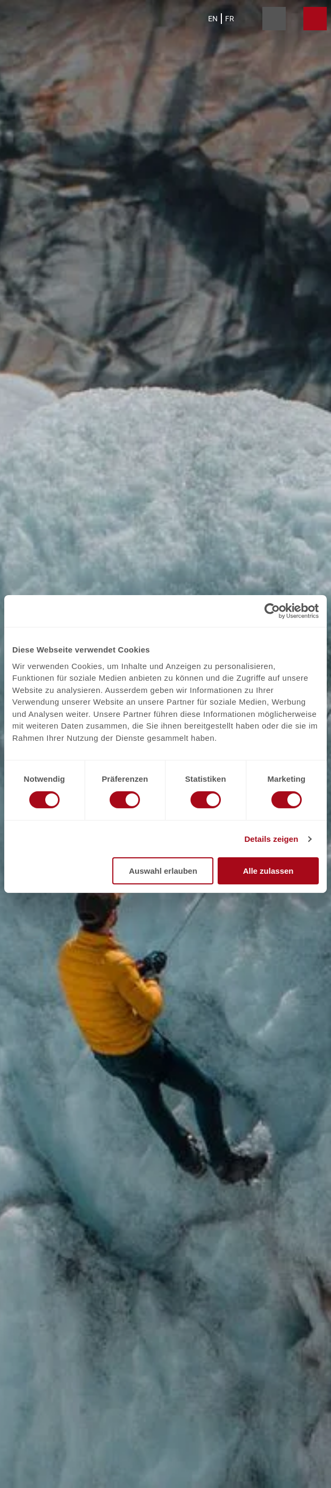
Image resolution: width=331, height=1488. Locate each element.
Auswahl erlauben (163, 870)
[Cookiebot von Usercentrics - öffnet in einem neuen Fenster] (272, 611)
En (213, 18)
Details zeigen (271, 838)
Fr (229, 18)
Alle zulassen (268, 870)
